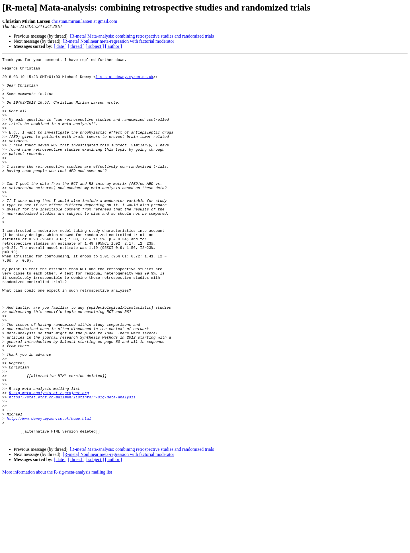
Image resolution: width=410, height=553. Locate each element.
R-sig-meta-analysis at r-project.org (49, 460)
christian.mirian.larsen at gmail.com (84, 21)
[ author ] (113, 46)
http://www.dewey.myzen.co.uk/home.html (49, 490)
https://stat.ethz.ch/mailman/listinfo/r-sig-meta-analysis (72, 465)
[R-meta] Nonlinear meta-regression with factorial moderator (118, 41)
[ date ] (60, 46)
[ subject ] (95, 46)
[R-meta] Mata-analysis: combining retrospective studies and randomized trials (142, 36)
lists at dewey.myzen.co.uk (124, 80)
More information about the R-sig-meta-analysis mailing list (57, 548)
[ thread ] (76, 46)
